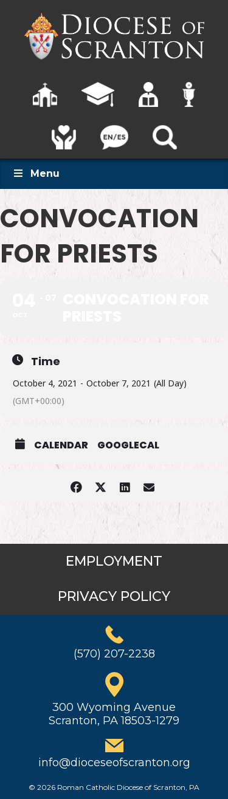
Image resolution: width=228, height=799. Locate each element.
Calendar (61, 445)
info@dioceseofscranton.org (114, 762)
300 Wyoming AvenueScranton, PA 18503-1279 (114, 714)
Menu (36, 173)
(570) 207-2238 (114, 653)
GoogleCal (128, 445)
